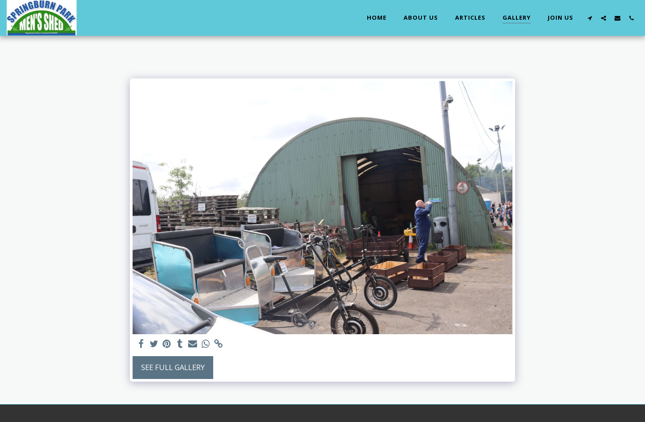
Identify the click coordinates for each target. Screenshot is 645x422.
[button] (589, 18)
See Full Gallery (173, 367)
